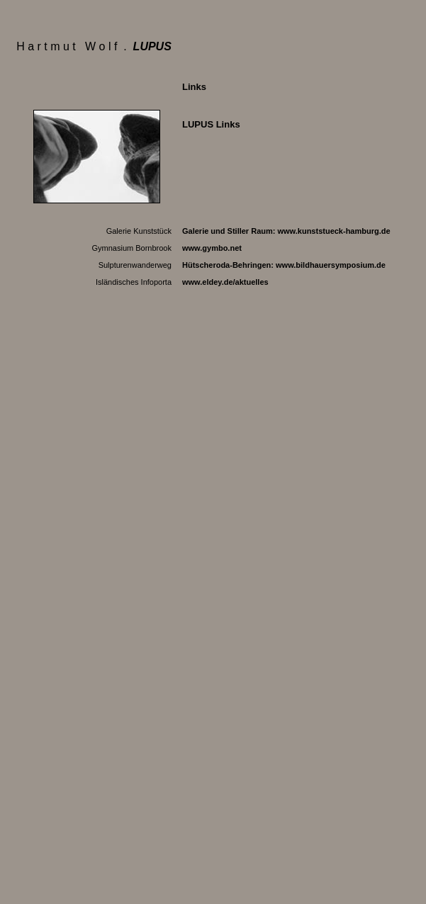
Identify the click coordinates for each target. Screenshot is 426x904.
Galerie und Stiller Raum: (286, 231)
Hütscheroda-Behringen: (284, 265)
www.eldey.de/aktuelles (225, 282)
